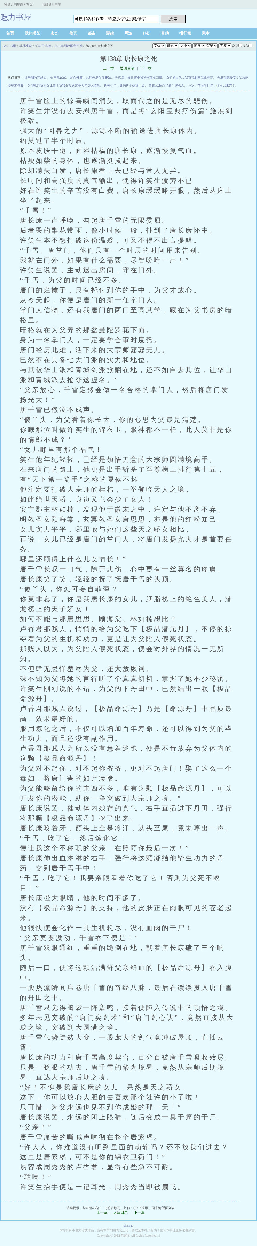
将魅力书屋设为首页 (18, 4)
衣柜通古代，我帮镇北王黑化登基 (189, 77)
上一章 (108, 68)
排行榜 (185, 33)
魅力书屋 (15, 17)
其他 (165, 33)
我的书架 (32, 33)
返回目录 (127, 68)
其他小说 (25, 46)
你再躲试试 (58, 77)
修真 (73, 33)
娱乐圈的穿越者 (35, 77)
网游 (128, 33)
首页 (10, 33)
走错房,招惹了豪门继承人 (166, 85)
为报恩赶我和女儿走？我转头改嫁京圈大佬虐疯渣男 (64, 85)
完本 (206, 33)
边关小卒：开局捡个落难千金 (124, 85)
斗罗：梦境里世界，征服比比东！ (211, 85)
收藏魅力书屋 (51, 4)
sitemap (128, 1225)
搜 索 (173, 19)
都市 (91, 33)
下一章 (145, 68)
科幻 (147, 33)
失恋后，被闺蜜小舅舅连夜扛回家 (138, 77)
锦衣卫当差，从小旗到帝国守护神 (59, 46)
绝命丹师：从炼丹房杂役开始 (90, 77)
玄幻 (55, 33)
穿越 (110, 33)
